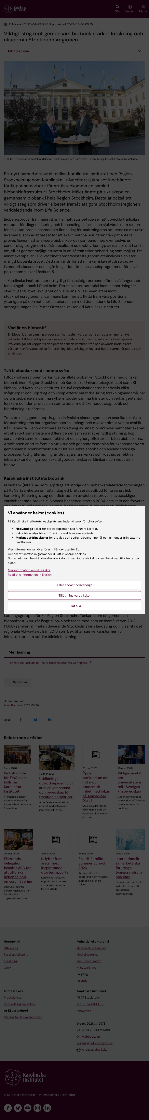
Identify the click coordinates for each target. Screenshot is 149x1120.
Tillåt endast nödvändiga (74, 585)
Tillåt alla (74, 606)
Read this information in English (30, 575)
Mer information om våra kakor (29, 570)
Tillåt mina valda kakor (75, 595)
